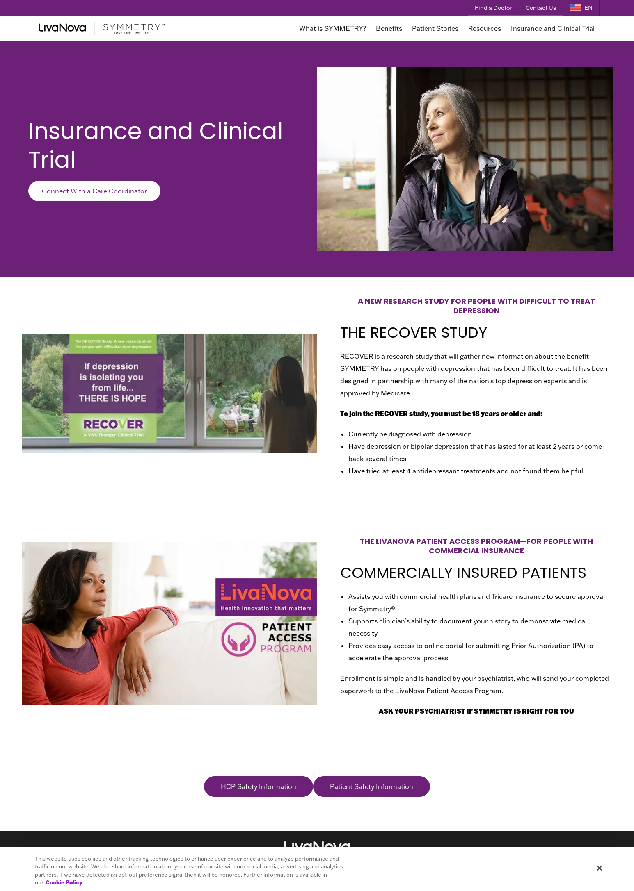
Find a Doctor (493, 8)
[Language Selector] (581, 8)
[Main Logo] (131, 28)
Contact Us (541, 8)
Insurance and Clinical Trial (553, 28)
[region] (317, 869)
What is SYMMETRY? (332, 28)
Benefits (389, 28)
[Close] (600, 868)
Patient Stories (435, 28)
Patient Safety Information (371, 786)
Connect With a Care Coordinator (94, 191)
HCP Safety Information (258, 786)
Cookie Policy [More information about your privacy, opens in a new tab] (64, 882)
